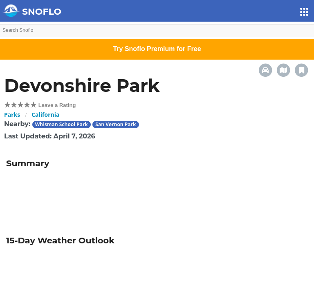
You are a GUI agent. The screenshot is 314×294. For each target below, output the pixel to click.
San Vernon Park (115, 124)
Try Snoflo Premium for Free (157, 48)
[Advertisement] (157, 199)
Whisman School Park (61, 124)
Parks (12, 114)
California (45, 114)
